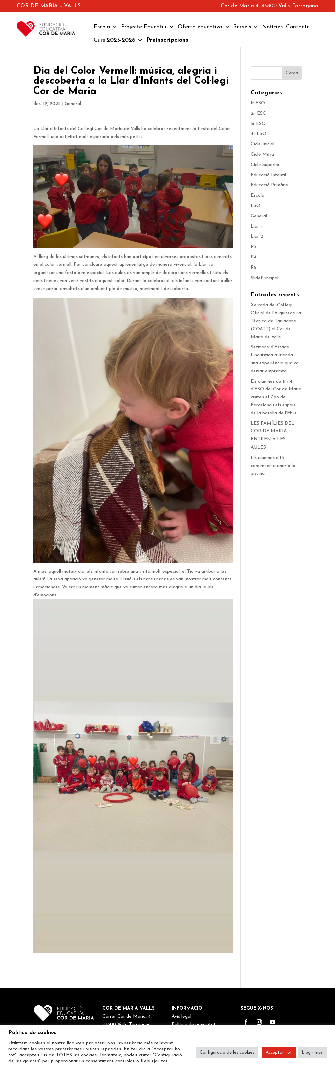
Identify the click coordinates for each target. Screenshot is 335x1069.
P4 (253, 257)
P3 (253, 246)
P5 (253, 267)
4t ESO (258, 133)
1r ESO (258, 103)
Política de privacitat (194, 1024)
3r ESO (258, 123)
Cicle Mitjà (262, 154)
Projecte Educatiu (147, 27)
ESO (255, 205)
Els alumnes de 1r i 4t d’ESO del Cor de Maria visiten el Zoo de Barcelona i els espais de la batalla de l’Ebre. (276, 397)
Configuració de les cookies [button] (227, 1052)
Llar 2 (257, 236)
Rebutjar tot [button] (154, 1061)
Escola (106, 27)
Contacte (298, 27)
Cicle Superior (265, 164)
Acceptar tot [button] (279, 1052)
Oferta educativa (204, 27)
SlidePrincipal (264, 278)
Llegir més (312, 1052)
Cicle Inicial (262, 144)
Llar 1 (256, 226)
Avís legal (181, 1016)
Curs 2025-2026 (118, 40)
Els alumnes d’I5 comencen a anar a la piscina (273, 465)
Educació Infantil (268, 175)
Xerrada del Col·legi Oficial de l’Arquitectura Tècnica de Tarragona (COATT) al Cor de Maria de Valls (276, 321)
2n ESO (259, 113)
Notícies (272, 27)
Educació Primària (269, 185)
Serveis (246, 27)
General (73, 103)
